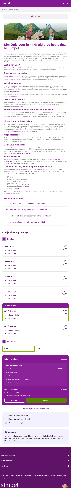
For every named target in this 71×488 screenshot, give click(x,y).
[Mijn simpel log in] (59, 3)
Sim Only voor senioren (22, 94)
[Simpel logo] (5, 3)
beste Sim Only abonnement (49, 139)
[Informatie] (26, 232)
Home (4, 10)
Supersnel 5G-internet (13, 188)
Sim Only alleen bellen (19, 131)
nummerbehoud (8, 193)
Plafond (11, 76)
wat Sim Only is (15, 68)
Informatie (64, 359)
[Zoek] (63, 3)
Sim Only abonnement (48, 58)
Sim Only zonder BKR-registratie (22, 153)
